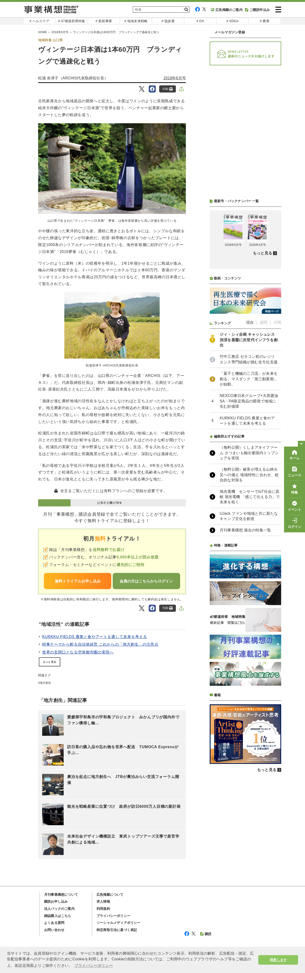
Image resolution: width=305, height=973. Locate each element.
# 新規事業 (104, 21)
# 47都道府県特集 (71, 21)
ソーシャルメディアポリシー (119, 922)
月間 (277, 322)
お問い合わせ (54, 930)
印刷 (168, 89)
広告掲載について (110, 894)
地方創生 (45, 683)
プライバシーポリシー (113, 915)
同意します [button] (278, 960)
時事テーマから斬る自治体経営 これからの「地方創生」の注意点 (100, 644)
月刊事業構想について (61, 894)
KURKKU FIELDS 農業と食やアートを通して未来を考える (94, 637)
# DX (200, 21)
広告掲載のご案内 (227, 9)
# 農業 (264, 21)
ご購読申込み (257, 9)
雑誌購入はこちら (57, 915)
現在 (250, 322)
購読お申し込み (56, 901)
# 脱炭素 (168, 21)
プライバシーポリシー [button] (93, 965)
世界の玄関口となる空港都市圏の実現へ (78, 652)
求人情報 (103, 901)
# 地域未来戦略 (135, 21)
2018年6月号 (174, 78)
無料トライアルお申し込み (78, 581)
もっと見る (49, 661)
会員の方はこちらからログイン (146, 581)
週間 (263, 322)
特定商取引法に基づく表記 (117, 930)
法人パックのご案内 (59, 908)
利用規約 (103, 908)
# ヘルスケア (39, 21)
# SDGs (232, 21)
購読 (205, 934)
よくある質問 (54, 922)
